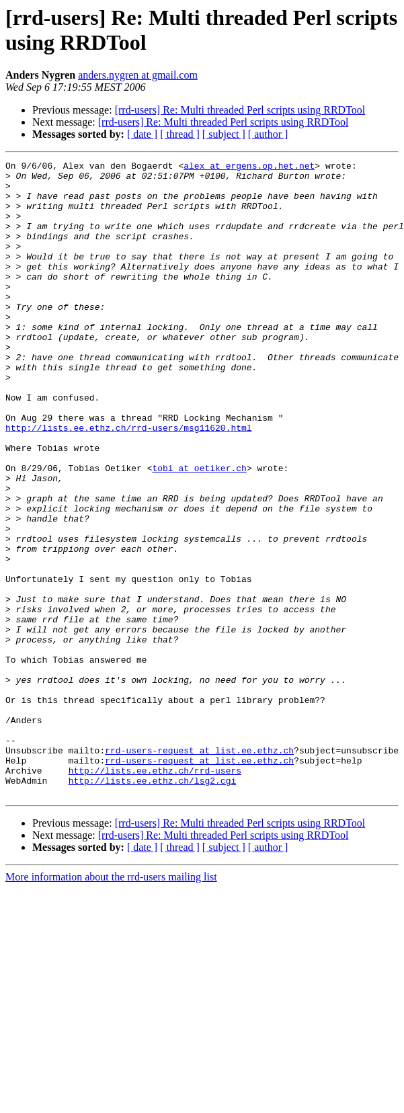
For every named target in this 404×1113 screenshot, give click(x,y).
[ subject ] (223, 134)
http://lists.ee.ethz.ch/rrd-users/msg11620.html (128, 482)
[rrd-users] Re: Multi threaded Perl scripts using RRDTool (240, 110)
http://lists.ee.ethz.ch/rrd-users (155, 893)
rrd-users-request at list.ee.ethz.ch (199, 869)
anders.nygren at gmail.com (138, 75)
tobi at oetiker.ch (199, 530)
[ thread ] (180, 134)
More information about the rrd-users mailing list (111, 1003)
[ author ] (268, 134)
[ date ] (142, 134)
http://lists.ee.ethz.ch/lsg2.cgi (153, 905)
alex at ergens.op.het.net (249, 167)
